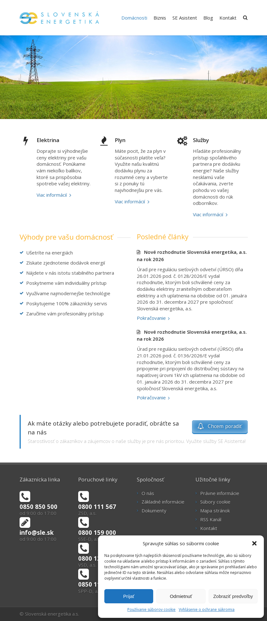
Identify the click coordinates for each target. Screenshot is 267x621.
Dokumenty (154, 510)
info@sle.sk (37, 532)
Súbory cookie (215, 502)
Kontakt (227, 18)
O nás (148, 493)
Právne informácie (219, 493)
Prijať (129, 596)
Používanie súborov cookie (151, 609)
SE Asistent (184, 18)
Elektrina (48, 140)
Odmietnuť (181, 596)
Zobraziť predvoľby (233, 596)
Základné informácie (163, 502)
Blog (208, 18)
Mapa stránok (215, 510)
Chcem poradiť (220, 426)
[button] (254, 543)
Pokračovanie (151, 318)
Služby (201, 140)
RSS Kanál (210, 519)
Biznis (160, 18)
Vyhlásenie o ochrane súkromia (207, 609)
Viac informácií (52, 195)
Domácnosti (134, 18)
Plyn (120, 140)
